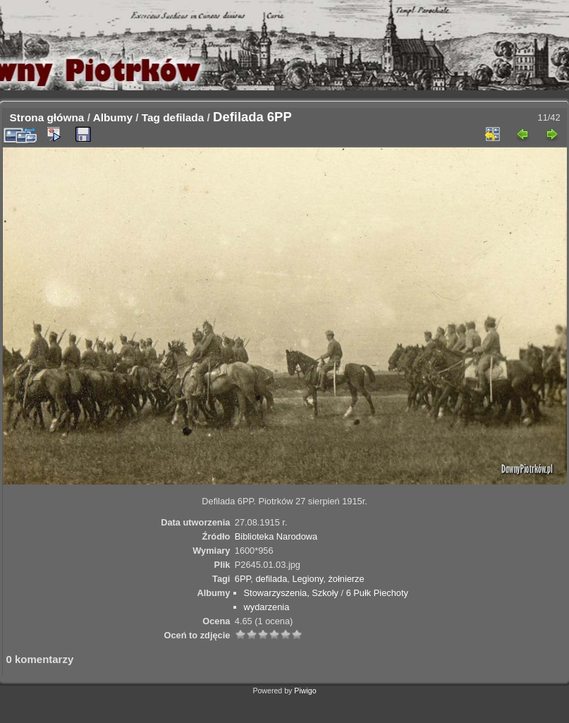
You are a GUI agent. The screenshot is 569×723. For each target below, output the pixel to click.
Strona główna (47, 117)
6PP (243, 578)
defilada (183, 117)
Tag (151, 117)
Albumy (113, 117)
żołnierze (346, 578)
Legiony (307, 578)
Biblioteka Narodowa (276, 536)
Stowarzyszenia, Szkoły (291, 593)
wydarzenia (267, 607)
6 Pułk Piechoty (377, 593)
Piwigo (305, 690)
